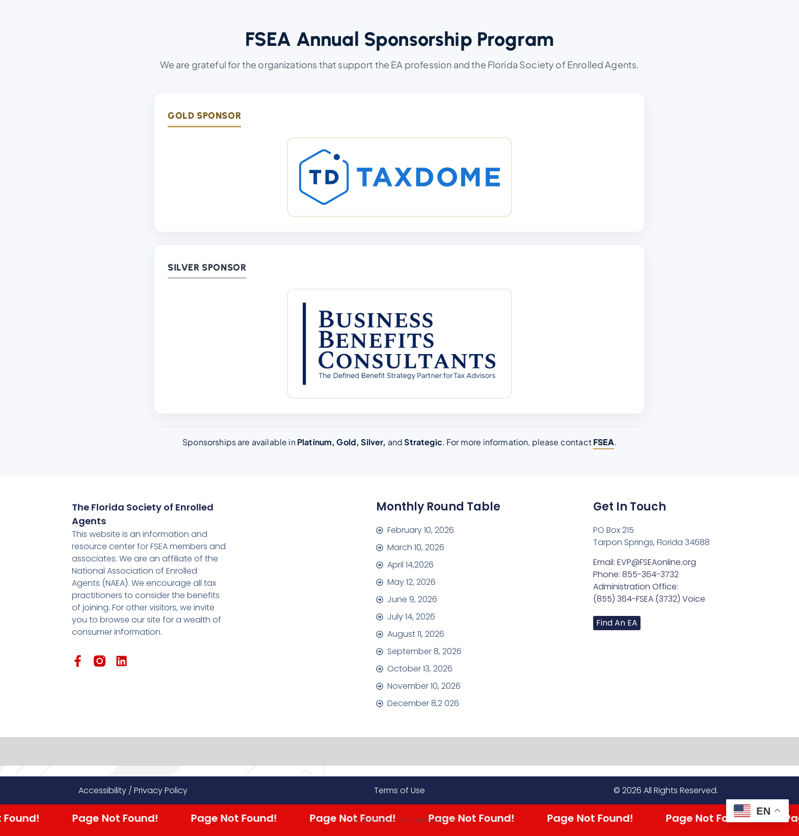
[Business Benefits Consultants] (399, 343)
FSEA (603, 442)
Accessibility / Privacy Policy (133, 790)
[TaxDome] (399, 177)
